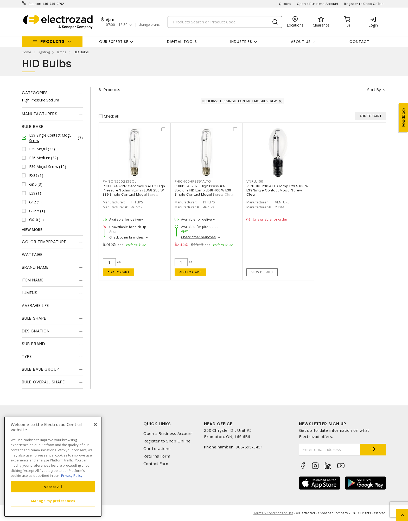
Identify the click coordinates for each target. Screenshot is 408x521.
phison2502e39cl (119, 181)
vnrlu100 (254, 181)
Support (35, 3)
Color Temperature (44, 242)
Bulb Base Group (40, 369)
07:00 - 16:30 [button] (117, 25)
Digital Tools (182, 41)
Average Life (35, 305)
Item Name (32, 280)
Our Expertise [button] (113, 41)
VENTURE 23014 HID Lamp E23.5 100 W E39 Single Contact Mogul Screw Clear (277, 190)
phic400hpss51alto (193, 181)
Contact (359, 41)
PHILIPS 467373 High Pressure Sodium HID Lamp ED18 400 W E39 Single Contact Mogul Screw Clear (204, 190)
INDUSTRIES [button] (241, 41)
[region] (53, 467)
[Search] (225, 22)
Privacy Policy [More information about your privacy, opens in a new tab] (71, 475)
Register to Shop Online (364, 3)
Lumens (29, 292)
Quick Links (157, 424)
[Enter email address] (329, 449)
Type (27, 356)
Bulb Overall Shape (43, 382)
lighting (44, 52)
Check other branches (126, 237)
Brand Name (35, 267)
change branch (150, 25)
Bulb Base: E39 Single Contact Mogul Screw (239, 101)
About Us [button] (301, 41)
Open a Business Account (318, 3)
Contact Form (156, 463)
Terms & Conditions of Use (273, 513)
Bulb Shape (34, 318)
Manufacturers (40, 114)
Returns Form (156, 456)
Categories (35, 92)
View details (262, 272)
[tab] (52, 93)
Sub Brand (33, 343)
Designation (36, 331)
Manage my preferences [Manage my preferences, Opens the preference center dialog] (53, 500)
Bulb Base (32, 126)
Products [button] (52, 41)
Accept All (53, 486)
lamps (61, 52)
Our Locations (156, 448)
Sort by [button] (374, 89)
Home (26, 52)
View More (32, 229)
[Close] (95, 424)
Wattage (32, 254)
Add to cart (118, 272)
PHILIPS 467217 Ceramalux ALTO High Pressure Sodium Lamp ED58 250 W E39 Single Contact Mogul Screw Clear (134, 192)
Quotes (285, 3)
